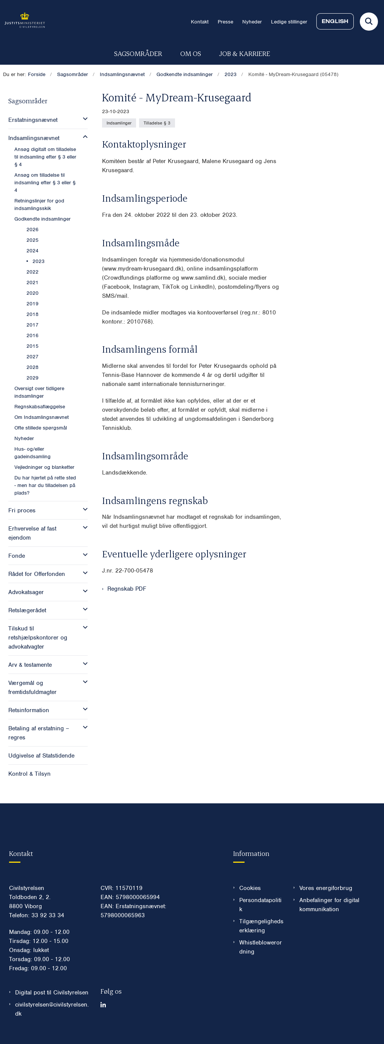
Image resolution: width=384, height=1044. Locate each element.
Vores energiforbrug (325, 888)
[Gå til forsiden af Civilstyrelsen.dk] (22, 21)
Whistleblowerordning (260, 947)
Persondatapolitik (260, 904)
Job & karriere (244, 53)
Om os (190, 53)
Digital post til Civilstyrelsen (51, 992)
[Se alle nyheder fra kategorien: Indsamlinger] (119, 123)
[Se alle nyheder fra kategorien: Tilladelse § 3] (157, 123)
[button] (83, 118)
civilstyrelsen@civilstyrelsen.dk (52, 1009)
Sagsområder (138, 53)
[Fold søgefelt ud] (369, 21)
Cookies (250, 888)
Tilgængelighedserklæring (261, 926)
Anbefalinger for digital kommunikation (329, 904)
